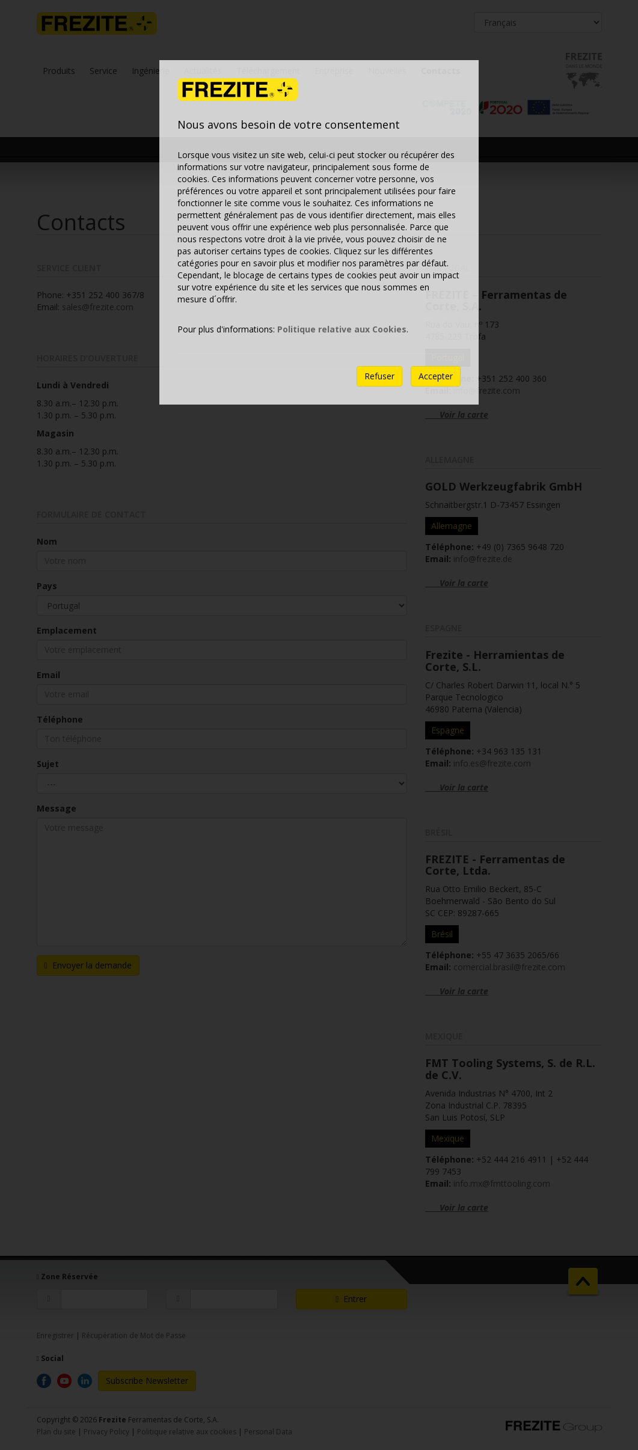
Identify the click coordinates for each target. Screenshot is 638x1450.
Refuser (379, 376)
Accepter (436, 376)
